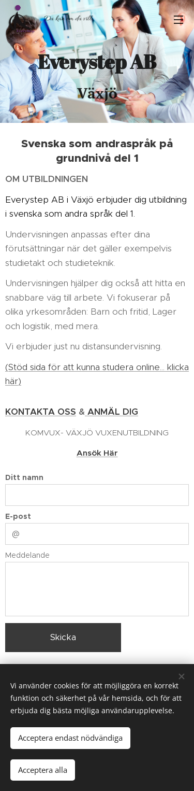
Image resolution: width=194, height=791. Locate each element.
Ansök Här (97, 453)
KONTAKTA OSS (40, 411)
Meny (178, 19)
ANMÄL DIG (111, 411)
